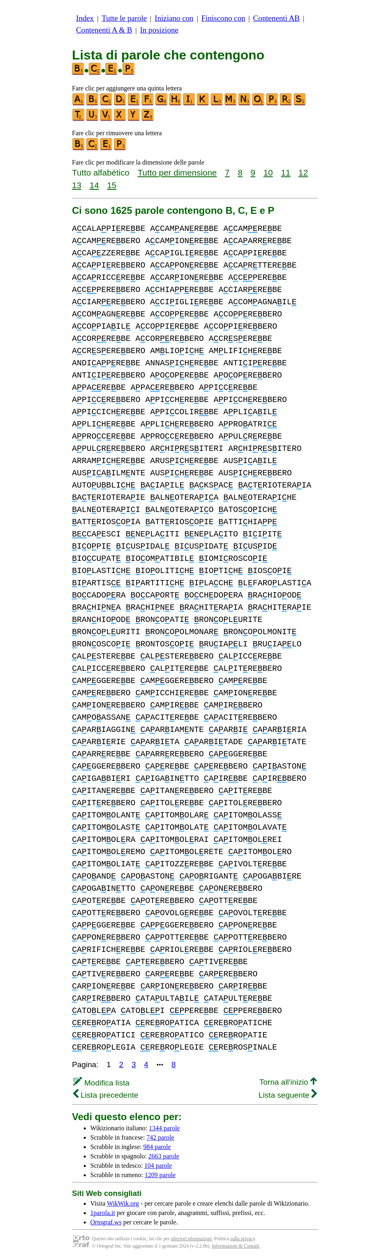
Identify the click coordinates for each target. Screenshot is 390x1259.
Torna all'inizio (288, 1082)
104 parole (158, 1165)
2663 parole (163, 1156)
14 (94, 185)
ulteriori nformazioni (191, 1238)
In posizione (159, 30)
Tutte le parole (124, 18)
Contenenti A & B (104, 30)
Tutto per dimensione (177, 172)
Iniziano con (174, 18)
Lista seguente (288, 1095)
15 (111, 185)
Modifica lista (101, 1083)
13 (76, 185)
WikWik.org (123, 1203)
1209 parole (160, 1174)
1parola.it (102, 1212)
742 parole (160, 1137)
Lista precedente (105, 1095)
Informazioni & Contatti (235, 1246)
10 (268, 172)
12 (303, 172)
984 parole (157, 1146)
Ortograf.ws (106, 1222)
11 (285, 172)
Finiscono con (223, 18)
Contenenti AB (276, 18)
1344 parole (164, 1128)
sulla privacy (242, 1238)
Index (85, 18)
